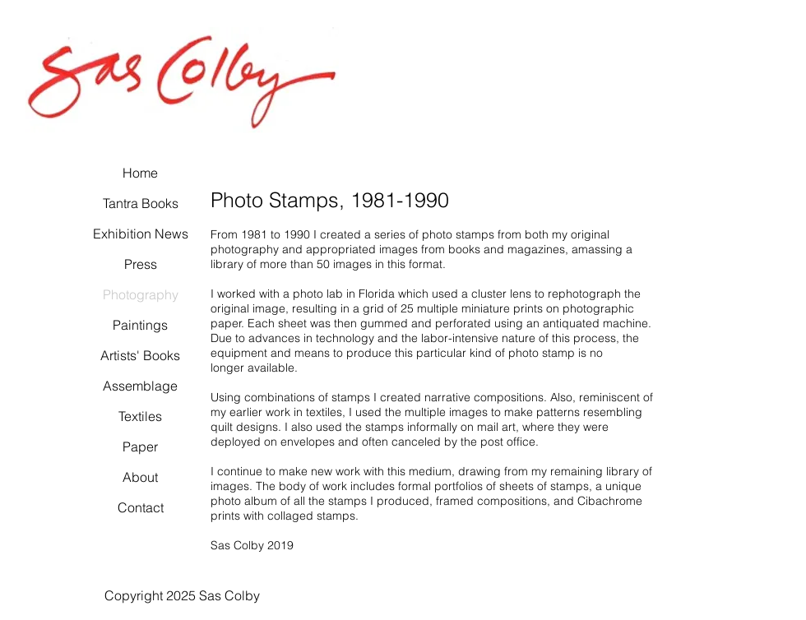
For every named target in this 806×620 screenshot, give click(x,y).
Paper (140, 446)
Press (140, 264)
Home (140, 172)
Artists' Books (140, 355)
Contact (141, 507)
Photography (140, 294)
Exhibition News (140, 233)
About (140, 477)
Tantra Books (140, 203)
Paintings (140, 325)
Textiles (140, 416)
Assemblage (140, 385)
